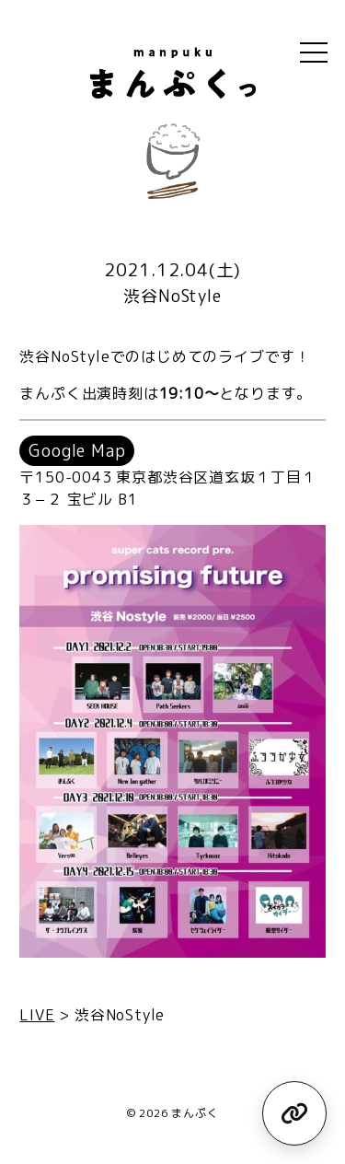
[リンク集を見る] (294, 1113)
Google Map (77, 450)
